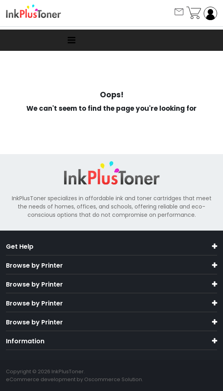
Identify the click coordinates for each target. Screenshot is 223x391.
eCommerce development (41, 379)
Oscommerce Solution (113, 379)
